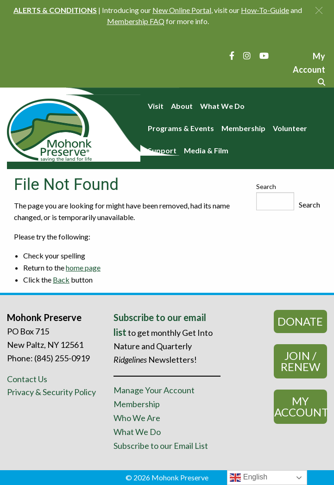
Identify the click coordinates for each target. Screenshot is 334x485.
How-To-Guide (265, 10)
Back (61, 279)
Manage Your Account (154, 390)
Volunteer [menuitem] (290, 128)
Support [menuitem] (162, 150)
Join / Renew (300, 361)
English (248, 477)
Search (266, 186)
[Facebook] (231, 55)
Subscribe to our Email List (160, 445)
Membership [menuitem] (243, 128)
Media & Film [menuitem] (206, 150)
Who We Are (136, 418)
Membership (136, 404)
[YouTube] (264, 55)
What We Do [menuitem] (222, 105)
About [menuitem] (182, 105)
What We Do (137, 432)
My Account (300, 406)
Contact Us (27, 379)
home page (83, 267)
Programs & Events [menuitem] (181, 128)
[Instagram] (247, 55)
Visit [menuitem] (156, 105)
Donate (300, 321)
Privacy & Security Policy (51, 392)
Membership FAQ (135, 21)
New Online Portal (181, 10)
